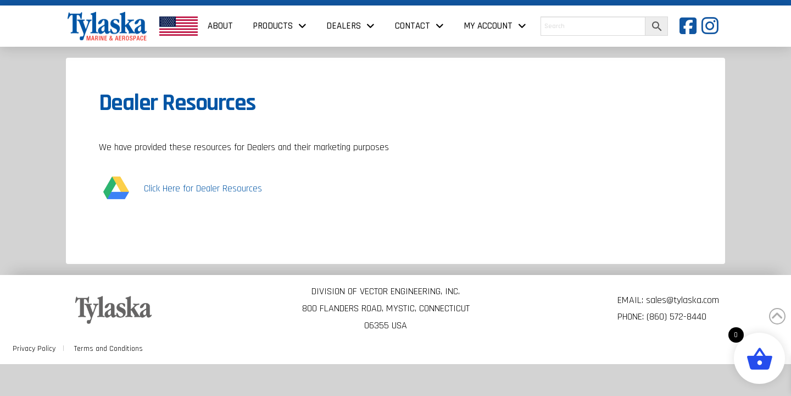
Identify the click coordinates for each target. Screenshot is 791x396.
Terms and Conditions (108, 349)
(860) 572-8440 (676, 316)
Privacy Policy (34, 349)
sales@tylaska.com (682, 300)
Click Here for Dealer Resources (203, 189)
